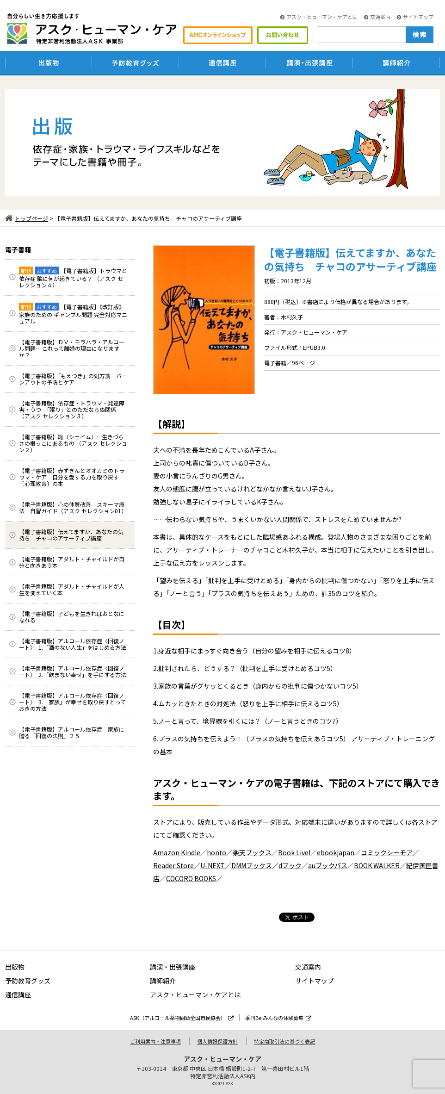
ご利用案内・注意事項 (155, 1041)
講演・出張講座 (172, 966)
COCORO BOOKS (191, 878)
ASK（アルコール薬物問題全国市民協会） (182, 1017)
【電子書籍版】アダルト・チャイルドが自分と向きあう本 (71, 562)
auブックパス (327, 865)
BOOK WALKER (377, 865)
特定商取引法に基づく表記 (284, 1041)
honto (216, 852)
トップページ (26, 218)
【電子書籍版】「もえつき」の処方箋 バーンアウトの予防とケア (73, 379)
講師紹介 (163, 980)
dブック (290, 865)
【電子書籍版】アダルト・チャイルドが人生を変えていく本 (71, 589)
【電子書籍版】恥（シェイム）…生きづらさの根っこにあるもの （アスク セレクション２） (73, 443)
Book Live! (294, 852)
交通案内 (377, 16)
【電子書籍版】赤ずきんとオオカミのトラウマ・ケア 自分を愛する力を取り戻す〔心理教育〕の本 (71, 476)
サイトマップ (415, 16)
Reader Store (173, 865)
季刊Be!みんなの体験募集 (278, 1017)
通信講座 (18, 994)
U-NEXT (212, 865)
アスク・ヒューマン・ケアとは (319, 16)
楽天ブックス (252, 852)
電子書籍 (18, 249)
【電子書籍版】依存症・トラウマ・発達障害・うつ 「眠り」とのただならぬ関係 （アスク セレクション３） (71, 409)
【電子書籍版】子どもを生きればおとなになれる (71, 616)
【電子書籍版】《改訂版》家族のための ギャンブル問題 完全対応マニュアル (73, 314)
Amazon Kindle (176, 852)
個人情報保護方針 (217, 1041)
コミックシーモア (387, 852)
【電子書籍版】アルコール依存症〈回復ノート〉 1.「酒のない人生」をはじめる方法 (72, 644)
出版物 (15, 966)
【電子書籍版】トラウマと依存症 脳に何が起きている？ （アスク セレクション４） (73, 278)
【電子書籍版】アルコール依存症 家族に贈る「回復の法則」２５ (71, 732)
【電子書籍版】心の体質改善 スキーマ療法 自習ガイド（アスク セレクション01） (73, 507)
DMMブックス (251, 865)
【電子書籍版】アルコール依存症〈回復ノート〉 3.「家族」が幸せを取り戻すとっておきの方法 (72, 701)
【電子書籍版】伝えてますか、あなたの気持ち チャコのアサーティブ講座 (71, 535)
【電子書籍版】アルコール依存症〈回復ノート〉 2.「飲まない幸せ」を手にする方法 (72, 671)
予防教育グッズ (27, 980)
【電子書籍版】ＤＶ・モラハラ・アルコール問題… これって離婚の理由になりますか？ (71, 348)
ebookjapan (335, 852)
